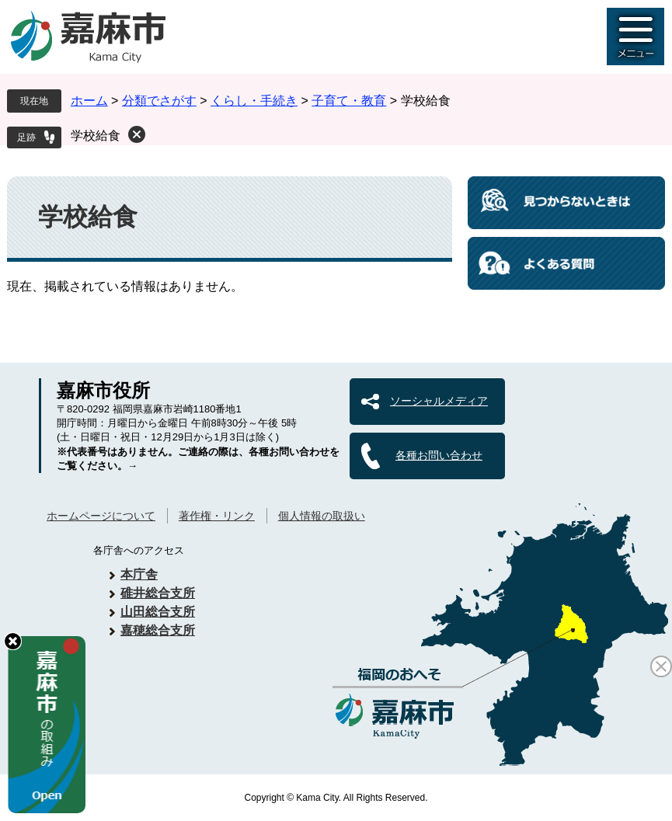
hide (13, 641)
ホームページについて (101, 516)
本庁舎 (139, 574)
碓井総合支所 (157, 593)
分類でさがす (159, 100)
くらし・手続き (254, 100)
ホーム (89, 100)
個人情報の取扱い (321, 516)
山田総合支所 (157, 611)
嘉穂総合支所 (157, 630)
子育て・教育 (349, 100)
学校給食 (95, 135)
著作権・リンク (217, 516)
